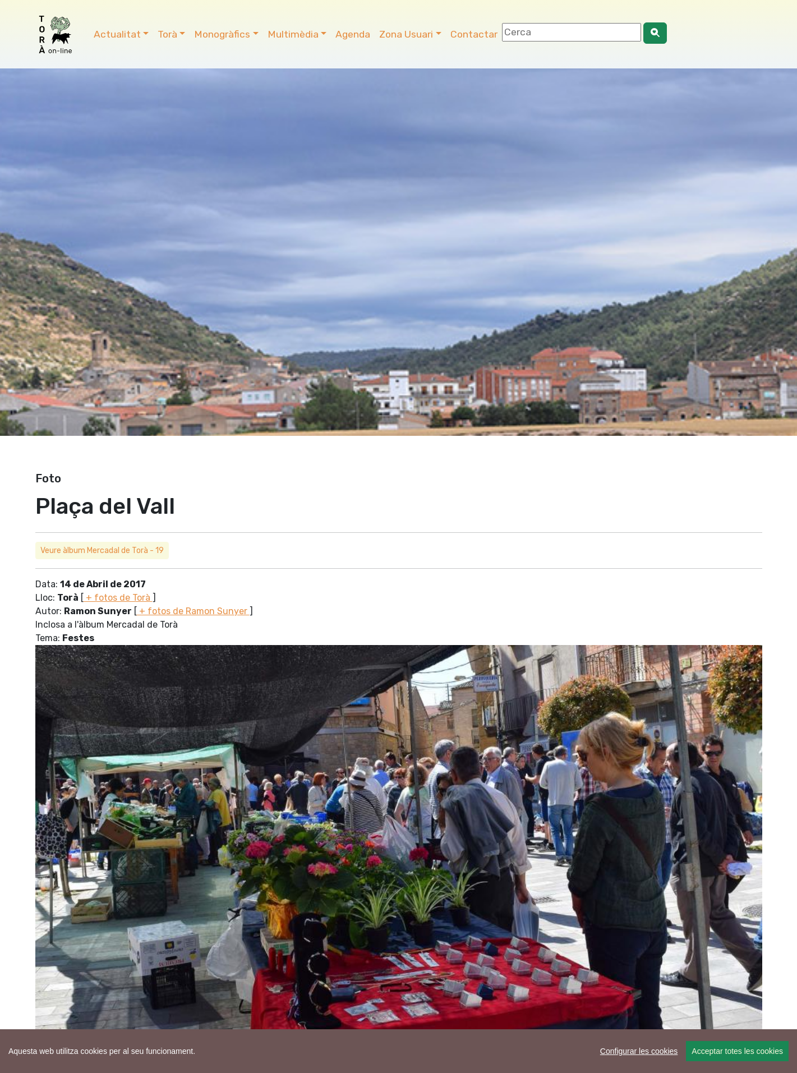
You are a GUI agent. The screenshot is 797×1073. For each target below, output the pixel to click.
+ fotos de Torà (118, 597)
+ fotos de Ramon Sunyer (193, 611)
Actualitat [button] (117, 34)
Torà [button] (167, 34)
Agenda (352, 34)
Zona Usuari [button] (406, 34)
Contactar (473, 34)
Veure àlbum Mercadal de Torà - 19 (102, 550)
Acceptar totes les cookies (737, 1051)
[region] (398, 1051)
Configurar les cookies (639, 1051)
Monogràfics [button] (222, 34)
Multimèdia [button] (293, 34)
